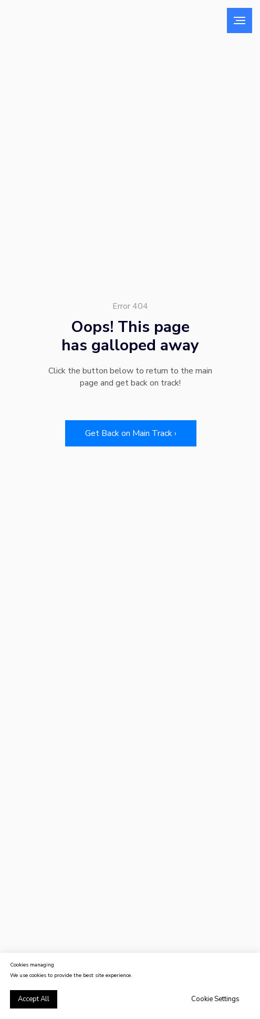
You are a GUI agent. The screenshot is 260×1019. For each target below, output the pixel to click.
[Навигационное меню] (239, 20)
